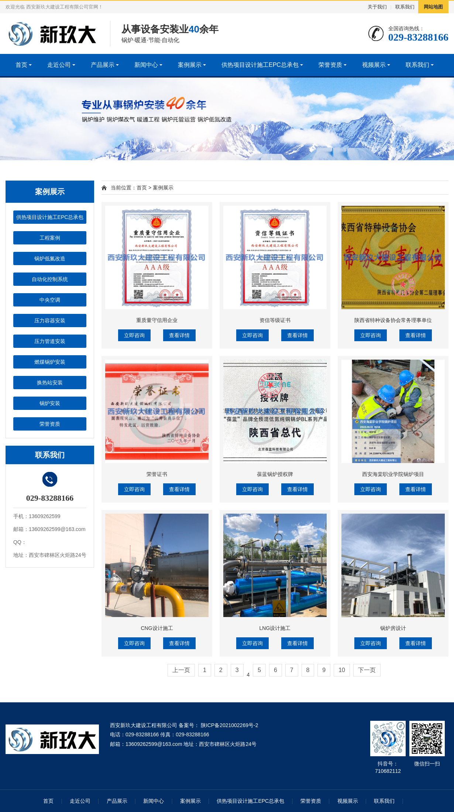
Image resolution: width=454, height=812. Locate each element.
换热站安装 (50, 383)
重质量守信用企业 (157, 320)
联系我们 (405, 7)
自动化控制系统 (50, 279)
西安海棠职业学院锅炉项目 (393, 474)
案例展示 (190, 65)
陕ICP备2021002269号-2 (228, 725)
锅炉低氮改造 (49, 258)
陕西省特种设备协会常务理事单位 (393, 320)
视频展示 (374, 65)
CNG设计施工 (157, 628)
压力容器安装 (49, 320)
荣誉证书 (157, 474)
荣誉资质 (330, 65)
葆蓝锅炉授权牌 (275, 474)
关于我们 (377, 7)
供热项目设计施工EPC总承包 (260, 65)
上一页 (181, 670)
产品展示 (102, 65)
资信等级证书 (274, 320)
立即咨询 (134, 335)
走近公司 (59, 65)
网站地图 (433, 7)
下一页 (367, 670)
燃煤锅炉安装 (49, 362)
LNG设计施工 (275, 628)
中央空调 (49, 300)
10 (341, 670)
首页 (21, 65)
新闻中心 (146, 65)
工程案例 (49, 238)
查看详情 (179, 335)
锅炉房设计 (393, 628)
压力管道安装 (49, 341)
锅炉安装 (49, 403)
